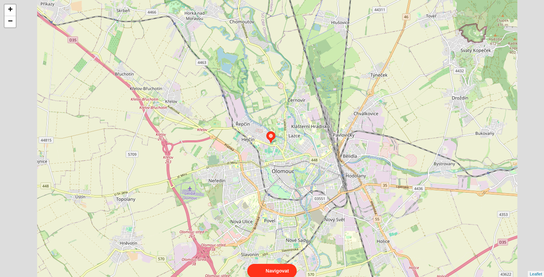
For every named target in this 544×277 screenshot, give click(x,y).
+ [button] (10, 10)
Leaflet (536, 267)
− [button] (10, 21)
